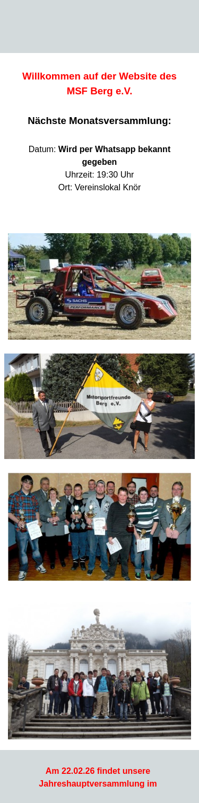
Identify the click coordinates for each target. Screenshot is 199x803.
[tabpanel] (99, 138)
